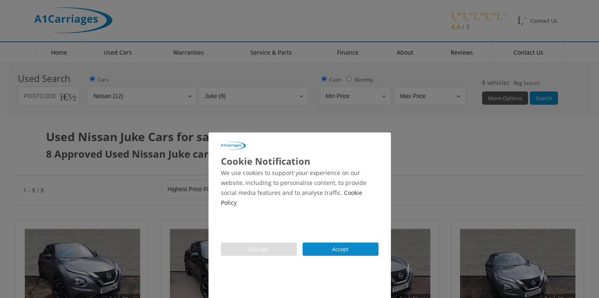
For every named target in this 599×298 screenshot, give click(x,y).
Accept (340, 249)
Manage (259, 249)
